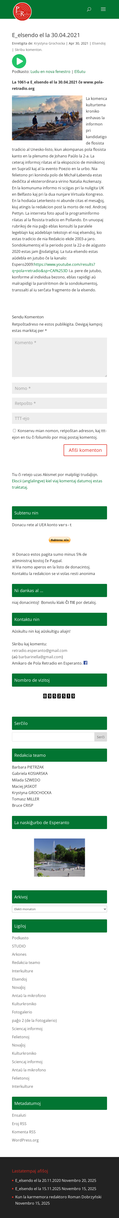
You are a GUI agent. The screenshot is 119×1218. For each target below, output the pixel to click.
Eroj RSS (19, 1123)
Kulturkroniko (24, 1003)
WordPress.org (25, 1140)
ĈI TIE (70, 602)
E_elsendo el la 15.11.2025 (38, 1188)
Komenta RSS (24, 1131)
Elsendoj (99, 43)
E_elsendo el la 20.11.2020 (38, 1180)
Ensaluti (19, 1115)
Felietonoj (20, 1036)
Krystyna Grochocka (49, 43)
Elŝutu (79, 71)
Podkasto (20, 937)
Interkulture (22, 971)
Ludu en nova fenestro (50, 71)
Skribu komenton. (28, 49)
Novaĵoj (18, 987)
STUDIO (19, 946)
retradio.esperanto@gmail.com (39, 650)
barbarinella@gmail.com (40, 656)
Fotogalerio (22, 1012)
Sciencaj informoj (27, 1028)
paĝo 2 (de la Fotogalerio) (34, 1020)
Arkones (19, 954)
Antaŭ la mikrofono (29, 995)
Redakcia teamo (26, 962)
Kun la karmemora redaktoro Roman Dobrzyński (58, 1196)
